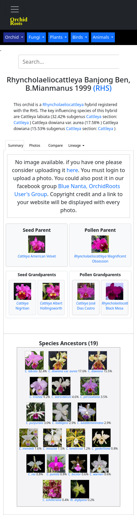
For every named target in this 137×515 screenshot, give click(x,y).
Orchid (12, 37)
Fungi (34, 37)
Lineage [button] (75, 145)
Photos (34, 145)
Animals (101, 37)
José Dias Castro (85, 306)
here (72, 170)
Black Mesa (118, 306)
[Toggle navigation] (14, 9)
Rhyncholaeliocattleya (63, 104)
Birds (78, 37)
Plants (57, 37)
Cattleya (93, 116)
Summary (15, 145)
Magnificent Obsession (100, 259)
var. (62, 371)
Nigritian (22, 306)
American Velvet (37, 256)
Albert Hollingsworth (51, 306)
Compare (55, 145)
